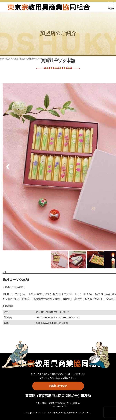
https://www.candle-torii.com (52, 322)
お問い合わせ (58, 385)
